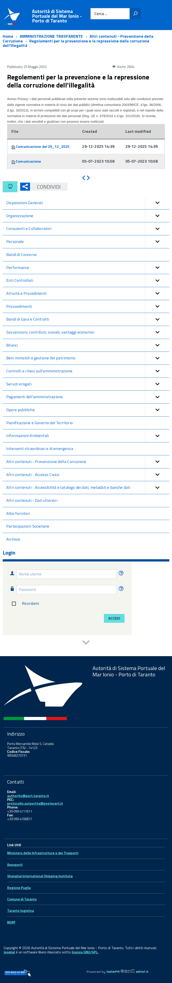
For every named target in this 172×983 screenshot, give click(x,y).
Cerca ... (101, 13)
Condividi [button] (45, 187)
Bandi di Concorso (21, 254)
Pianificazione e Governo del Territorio (39, 423)
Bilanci (87, 345)
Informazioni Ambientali (87, 435)
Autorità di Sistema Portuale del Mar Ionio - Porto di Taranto (57, 16)
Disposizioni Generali (87, 203)
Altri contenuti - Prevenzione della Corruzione (87, 461)
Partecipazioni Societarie (27, 526)
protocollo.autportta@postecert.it (35, 803)
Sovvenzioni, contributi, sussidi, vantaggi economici (87, 332)
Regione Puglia (19, 887)
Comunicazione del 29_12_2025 (42, 146)
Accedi (114, 618)
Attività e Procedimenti (87, 293)
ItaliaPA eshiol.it (127, 972)
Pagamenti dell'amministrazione (87, 397)
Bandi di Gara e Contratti (87, 319)
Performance (87, 267)
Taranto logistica (20, 910)
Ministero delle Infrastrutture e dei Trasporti (42, 853)
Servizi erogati (87, 384)
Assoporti (15, 864)
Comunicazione (28, 161)
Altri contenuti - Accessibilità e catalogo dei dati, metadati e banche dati (87, 487)
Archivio (13, 539)
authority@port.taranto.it (28, 795)
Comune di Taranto (22, 899)
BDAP (11, 922)
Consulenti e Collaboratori (87, 228)
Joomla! (9, 952)
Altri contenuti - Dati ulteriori (31, 500)
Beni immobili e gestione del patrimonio (87, 358)
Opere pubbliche (87, 410)
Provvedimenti (87, 306)
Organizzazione (87, 216)
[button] (157, 203)
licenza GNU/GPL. (85, 952)
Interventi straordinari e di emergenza (39, 449)
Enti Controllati (87, 280)
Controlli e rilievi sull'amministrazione (87, 371)
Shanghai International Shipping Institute (40, 876)
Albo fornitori (18, 513)
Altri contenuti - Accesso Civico (87, 474)
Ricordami (24, 604)
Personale (87, 241)
